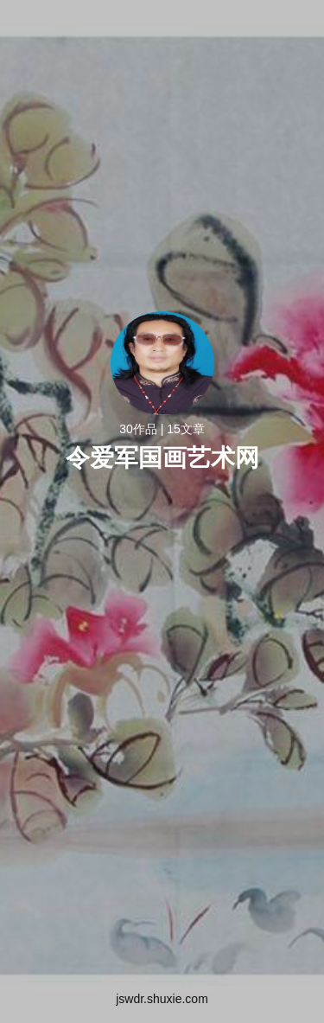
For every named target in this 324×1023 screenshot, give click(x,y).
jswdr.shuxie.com (162, 999)
